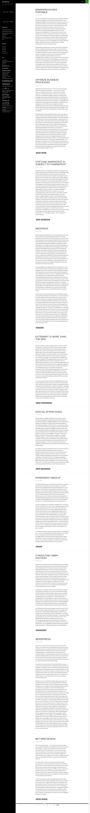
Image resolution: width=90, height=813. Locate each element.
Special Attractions (48, 412)
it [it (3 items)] (5, 88)
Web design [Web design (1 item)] (8, 111)
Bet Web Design (45, 739)
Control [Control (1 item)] (7, 73)
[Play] (4, 12)
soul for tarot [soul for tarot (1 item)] (4, 105)
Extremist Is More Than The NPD (50, 337)
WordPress (43, 639)
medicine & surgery (45, 219)
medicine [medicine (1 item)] (12, 90)
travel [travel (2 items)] (4, 110)
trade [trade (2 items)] (4, 108)
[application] (8, 10)
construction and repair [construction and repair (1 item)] (6, 72)
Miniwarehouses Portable (46, 10)
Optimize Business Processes (47, 81)
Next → (58, 805)
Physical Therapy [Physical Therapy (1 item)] (5, 92)
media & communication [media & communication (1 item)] (6, 90)
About (83, 1)
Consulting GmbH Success (46, 556)
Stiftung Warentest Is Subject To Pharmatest (50, 163)
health (38, 219)
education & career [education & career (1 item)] (5, 74)
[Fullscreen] (12, 12)
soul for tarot (40, 327)
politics (38, 402)
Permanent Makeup (47, 477)
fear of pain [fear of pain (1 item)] (11, 78)
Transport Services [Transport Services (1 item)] (9, 107)
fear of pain (39, 546)
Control (44, 152)
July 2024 (4, 46)
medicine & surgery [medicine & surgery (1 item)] (5, 91)
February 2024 (5, 53)
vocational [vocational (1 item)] (4, 111)
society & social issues (46, 402)
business (38, 152)
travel (38, 468)
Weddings (41, 228)
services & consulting (41, 630)
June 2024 (4, 47)
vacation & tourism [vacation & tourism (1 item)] (9, 110)
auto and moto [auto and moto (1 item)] (4, 60)
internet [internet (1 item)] (3, 88)
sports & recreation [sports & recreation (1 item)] (10, 105)
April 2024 (4, 51)
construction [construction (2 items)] (6, 70)
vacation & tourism (45, 468)
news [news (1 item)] (10, 91)
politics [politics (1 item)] (3, 98)
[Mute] (11, 12)
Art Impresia (5, 1)
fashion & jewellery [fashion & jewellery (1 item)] (5, 78)
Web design (44, 799)
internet (38, 799)
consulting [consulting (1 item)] (4, 73)
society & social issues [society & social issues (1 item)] (6, 104)
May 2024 (4, 49)
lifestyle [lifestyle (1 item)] (7, 88)
